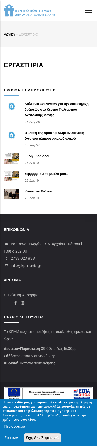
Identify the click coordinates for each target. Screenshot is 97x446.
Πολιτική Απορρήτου (24, 295)
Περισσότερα (14, 427)
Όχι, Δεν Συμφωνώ (42, 438)
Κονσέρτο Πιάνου (38, 191)
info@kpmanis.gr (22, 265)
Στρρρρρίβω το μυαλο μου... (47, 173)
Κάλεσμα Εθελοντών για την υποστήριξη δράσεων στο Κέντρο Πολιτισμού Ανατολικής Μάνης (57, 109)
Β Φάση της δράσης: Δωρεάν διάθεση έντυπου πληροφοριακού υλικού (54, 135)
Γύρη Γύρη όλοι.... (38, 156)
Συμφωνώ (12, 438)
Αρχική (9, 34)
